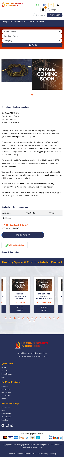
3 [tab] (15, 318)
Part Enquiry (6, 420)
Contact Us (21, 148)
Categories (6, 389)
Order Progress (7, 417)
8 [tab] (36, 318)
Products (5, 386)
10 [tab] (45, 318)
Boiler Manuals (7, 374)
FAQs (3, 377)
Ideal (37, 130)
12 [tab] (54, 318)
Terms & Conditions (16, 453)
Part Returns (6, 414)
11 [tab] (49, 318)
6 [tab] (28, 318)
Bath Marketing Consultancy (33, 447)
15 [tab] (34, 321)
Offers (4, 398)
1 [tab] (32, 95)
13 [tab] (58, 318)
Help (53, 9)
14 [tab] (30, 321)
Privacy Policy (43, 453)
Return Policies (30, 453)
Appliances (6, 395)
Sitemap (53, 453)
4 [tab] (19, 318)
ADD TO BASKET (23, 235)
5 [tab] (23, 318)
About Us (5, 371)
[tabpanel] (17, 70)
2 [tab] (10, 318)
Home (4, 368)
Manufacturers (7, 392)
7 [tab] (32, 318)
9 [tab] (41, 318)
